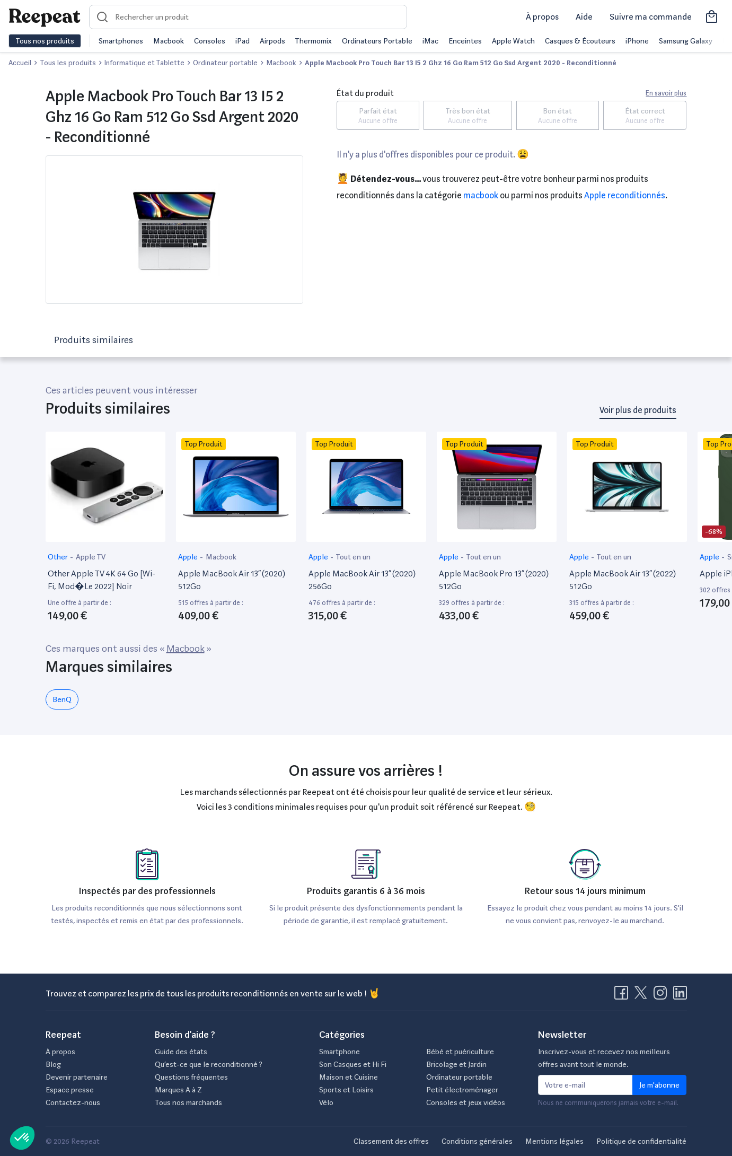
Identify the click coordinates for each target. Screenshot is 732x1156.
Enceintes (465, 41)
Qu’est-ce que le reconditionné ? (208, 1064)
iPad (242, 41)
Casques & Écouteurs (580, 41)
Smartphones (121, 41)
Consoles (209, 41)
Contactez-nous (73, 1102)
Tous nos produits (44, 41)
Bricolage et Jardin (456, 1064)
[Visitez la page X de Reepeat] (643, 996)
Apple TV (90, 557)
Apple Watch (513, 41)
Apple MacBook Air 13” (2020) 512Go (231, 579)
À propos (542, 17)
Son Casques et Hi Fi (352, 1064)
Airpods (272, 41)
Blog (53, 1064)
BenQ (62, 699)
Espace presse (70, 1089)
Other (58, 557)
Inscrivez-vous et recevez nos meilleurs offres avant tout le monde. (604, 1058)
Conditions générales (477, 1141)
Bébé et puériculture (460, 1051)
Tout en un (353, 557)
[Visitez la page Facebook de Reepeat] (623, 996)
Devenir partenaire (77, 1077)
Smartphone (339, 1051)
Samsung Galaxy (685, 41)
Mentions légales (554, 1141)
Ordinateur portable (459, 1077)
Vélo (326, 1102)
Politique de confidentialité (641, 1141)
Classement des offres (391, 1141)
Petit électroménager (462, 1089)
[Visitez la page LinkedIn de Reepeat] (680, 996)
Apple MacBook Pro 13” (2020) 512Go (494, 579)
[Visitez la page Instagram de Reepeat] (663, 996)
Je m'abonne (659, 1085)
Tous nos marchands (188, 1102)
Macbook (168, 41)
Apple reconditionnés (624, 195)
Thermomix (313, 41)
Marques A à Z (178, 1089)
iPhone (637, 41)
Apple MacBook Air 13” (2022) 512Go (622, 579)
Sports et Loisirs (346, 1089)
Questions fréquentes (191, 1077)
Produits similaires (93, 339)
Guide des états (181, 1051)
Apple (188, 557)
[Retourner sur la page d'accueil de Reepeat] (44, 17)
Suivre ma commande (651, 17)
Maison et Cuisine (348, 1077)
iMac (430, 41)
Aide (584, 17)
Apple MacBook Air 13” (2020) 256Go (362, 579)
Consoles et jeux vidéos (465, 1102)
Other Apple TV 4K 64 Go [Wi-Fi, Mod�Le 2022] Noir (101, 579)
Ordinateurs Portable (377, 41)
